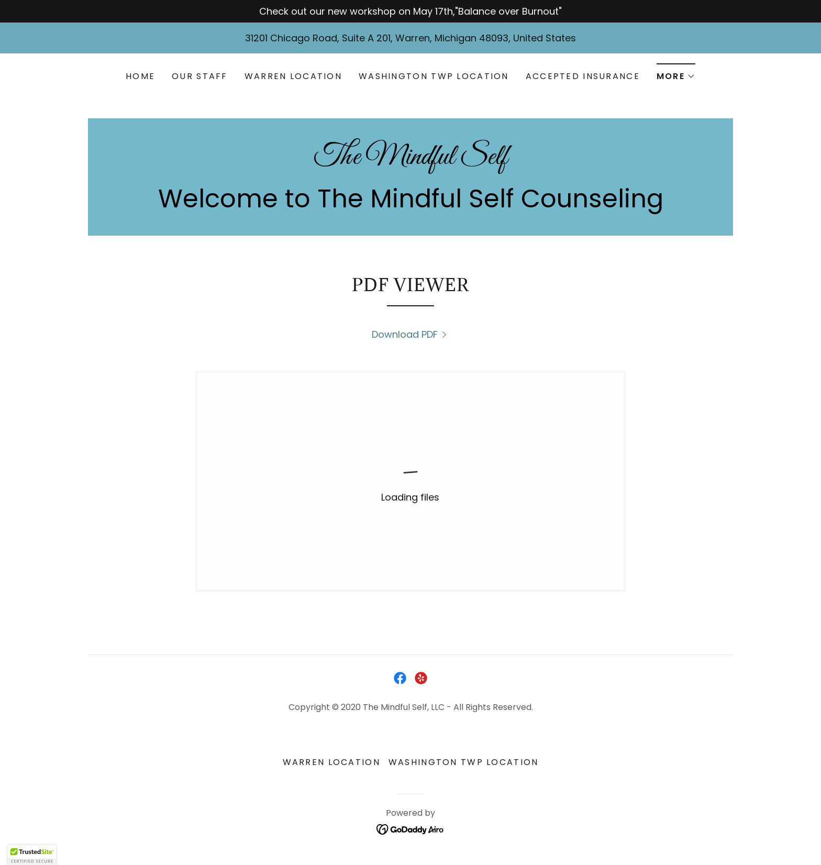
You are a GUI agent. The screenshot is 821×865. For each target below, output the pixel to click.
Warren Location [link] (293, 76)
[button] (676, 73)
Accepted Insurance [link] (583, 76)
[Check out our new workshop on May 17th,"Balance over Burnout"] (410, 11)
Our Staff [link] (200, 76)
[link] (410, 160)
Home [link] (140, 76)
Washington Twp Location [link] (434, 76)
